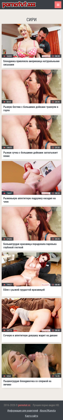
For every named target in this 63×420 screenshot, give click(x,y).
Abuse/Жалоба (48, 410)
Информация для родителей (22, 410)
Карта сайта (31, 415)
